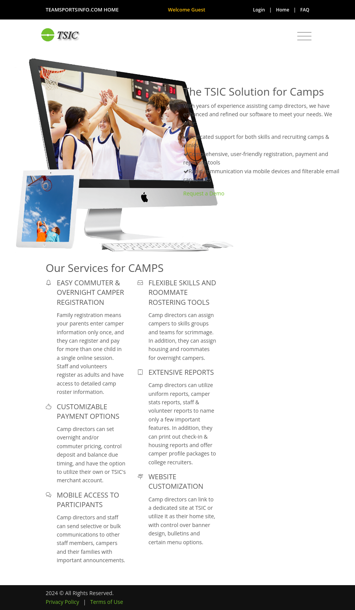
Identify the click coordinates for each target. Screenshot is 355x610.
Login (259, 10)
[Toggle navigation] (304, 36)
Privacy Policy (62, 601)
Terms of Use (106, 601)
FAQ (305, 10)
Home (282, 10)
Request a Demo (204, 193)
